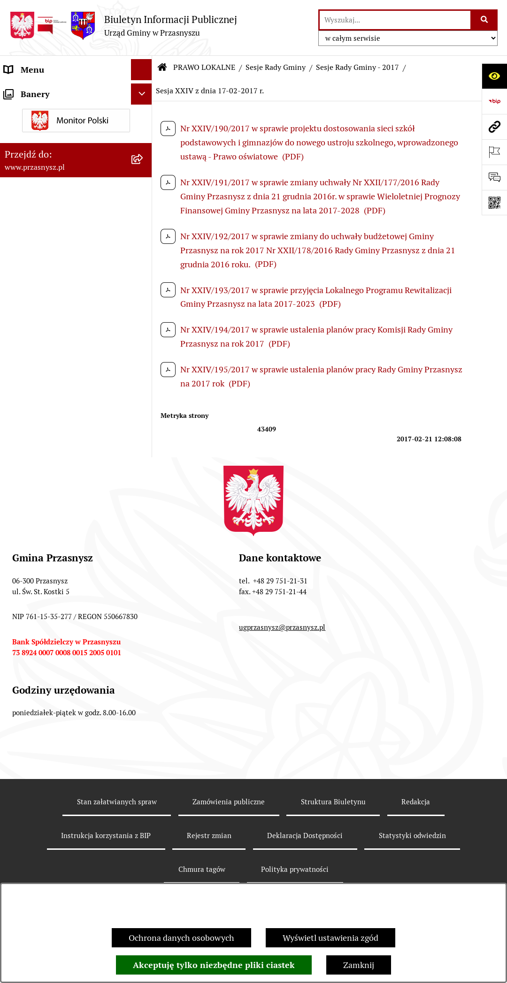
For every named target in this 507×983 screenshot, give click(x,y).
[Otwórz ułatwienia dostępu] (494, 76)
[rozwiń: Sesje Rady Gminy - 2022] (144, 396)
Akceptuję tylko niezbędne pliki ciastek (214, 965)
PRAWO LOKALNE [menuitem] (38, 111)
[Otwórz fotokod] (494, 202)
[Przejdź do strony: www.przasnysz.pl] (494, 126)
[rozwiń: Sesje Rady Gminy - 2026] (144, 287)
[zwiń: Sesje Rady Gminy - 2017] (144, 532)
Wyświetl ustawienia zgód (330, 937)
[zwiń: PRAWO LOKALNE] (144, 112)
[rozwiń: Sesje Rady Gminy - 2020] (144, 451)
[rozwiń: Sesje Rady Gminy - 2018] (144, 505)
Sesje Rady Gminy (276, 67)
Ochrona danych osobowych (181, 937)
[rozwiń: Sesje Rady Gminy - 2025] (144, 315)
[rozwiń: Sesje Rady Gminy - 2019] (144, 478)
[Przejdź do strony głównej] (123, 25)
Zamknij (358, 965)
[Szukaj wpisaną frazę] (485, 19)
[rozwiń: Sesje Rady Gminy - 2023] (144, 369)
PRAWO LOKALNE (204, 67)
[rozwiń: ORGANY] (144, 91)
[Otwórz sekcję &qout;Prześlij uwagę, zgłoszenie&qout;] (494, 177)
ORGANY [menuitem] (21, 90)
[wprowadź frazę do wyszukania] (395, 19)
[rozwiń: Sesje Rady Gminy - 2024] (144, 342)
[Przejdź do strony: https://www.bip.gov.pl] (494, 101)
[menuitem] (76, 139)
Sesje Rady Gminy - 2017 (357, 67)
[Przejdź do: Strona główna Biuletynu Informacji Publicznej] (162, 67)
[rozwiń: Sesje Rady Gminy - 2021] (144, 423)
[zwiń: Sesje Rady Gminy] (144, 193)
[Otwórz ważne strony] (494, 152)
